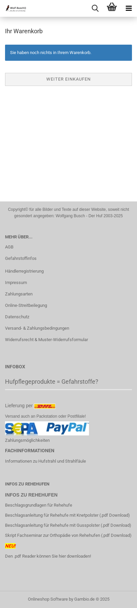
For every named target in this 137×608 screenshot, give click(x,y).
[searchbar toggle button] (95, 8)
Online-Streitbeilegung (26, 305)
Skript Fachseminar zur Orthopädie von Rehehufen (52, 535)
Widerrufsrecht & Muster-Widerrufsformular (46, 339)
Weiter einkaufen (68, 79)
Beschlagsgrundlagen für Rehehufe (39, 505)
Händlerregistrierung (24, 271)
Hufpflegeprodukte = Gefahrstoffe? (51, 381)
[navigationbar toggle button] (128, 8)
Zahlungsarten (19, 293)
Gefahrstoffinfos (21, 258)
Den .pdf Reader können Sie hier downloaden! (48, 556)
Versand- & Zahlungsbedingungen (37, 328)
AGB (9, 246)
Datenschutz (17, 316)
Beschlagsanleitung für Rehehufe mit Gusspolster (52, 525)
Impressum (16, 282)
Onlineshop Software (48, 599)
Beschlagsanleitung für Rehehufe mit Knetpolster (51, 515)
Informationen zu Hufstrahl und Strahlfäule (45, 461)
